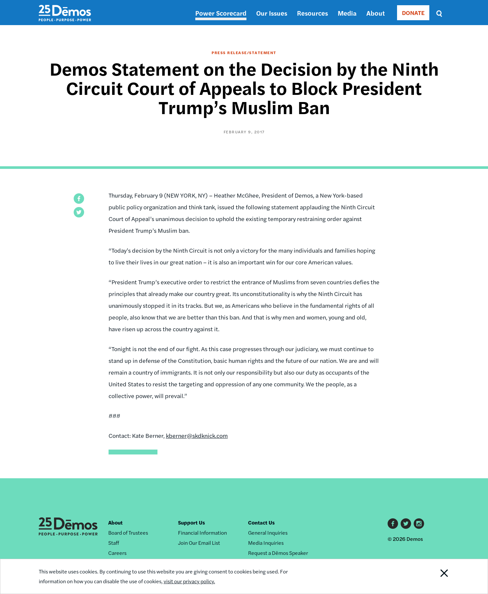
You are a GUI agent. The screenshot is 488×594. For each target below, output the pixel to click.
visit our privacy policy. (189, 581)
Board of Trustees (128, 532)
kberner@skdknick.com (197, 435)
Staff (113, 542)
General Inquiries (268, 532)
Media (347, 13)
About (375, 13)
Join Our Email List (199, 542)
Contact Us (261, 522)
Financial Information (202, 532)
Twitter (406, 523)
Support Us (191, 522)
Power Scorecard (220, 13)
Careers (117, 553)
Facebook (393, 523)
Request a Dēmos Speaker (278, 553)
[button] (79, 198)
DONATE (413, 12)
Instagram (419, 523)
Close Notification (435, 576)
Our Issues (271, 13)
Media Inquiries (266, 542)
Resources (312, 13)
